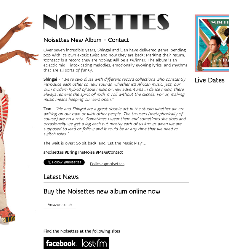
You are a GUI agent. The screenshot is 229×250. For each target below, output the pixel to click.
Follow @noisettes (107, 163)
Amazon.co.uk (60, 204)
